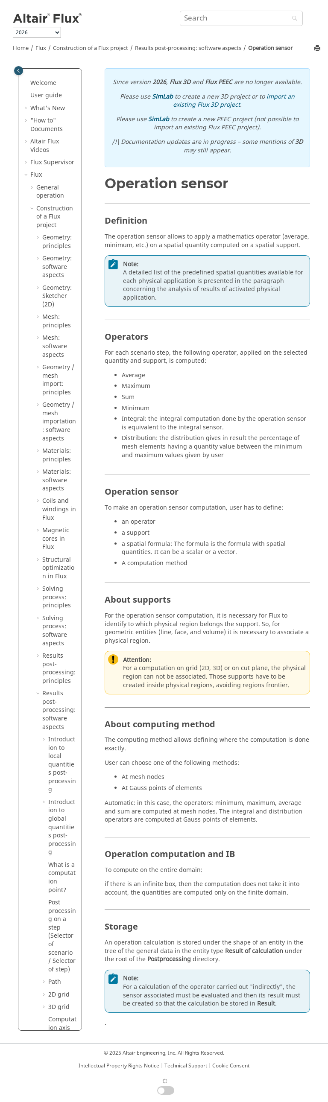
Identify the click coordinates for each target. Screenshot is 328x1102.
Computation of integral (62, 282)
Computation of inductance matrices (62, 563)
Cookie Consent (230, 1066)
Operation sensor (270, 48)
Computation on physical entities (62, 115)
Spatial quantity (60, 395)
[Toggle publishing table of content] (18, 70)
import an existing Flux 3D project (234, 101)
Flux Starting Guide (48, 1010)
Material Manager (43, 860)
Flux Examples (50, 897)
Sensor (58, 224)
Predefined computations (62, 249)
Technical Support (185, 1066)
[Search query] (241, 18)
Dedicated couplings (50, 713)
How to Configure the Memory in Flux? (56, 768)
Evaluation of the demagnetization (62, 153)
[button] (44, 103)
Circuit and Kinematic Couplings (52, 650)
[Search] (293, 19)
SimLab (162, 96)
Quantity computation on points (62, 78)
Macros (40, 943)
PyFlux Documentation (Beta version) (52, 964)
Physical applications (53, 625)
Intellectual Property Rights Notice (119, 1066)
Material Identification (49, 809)
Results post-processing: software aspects (188, 48)
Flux (40, 48)
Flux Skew (44, 792)
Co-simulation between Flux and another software (56, 684)
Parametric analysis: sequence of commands (62, 508)
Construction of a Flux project (90, 48)
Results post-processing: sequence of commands (62, 441)
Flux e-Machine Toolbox (52, 880)
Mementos (45, 930)
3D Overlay (51, 730)
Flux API (47, 742)
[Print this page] (318, 48)
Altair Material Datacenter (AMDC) (50, 834)
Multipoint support (62, 374)
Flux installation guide (53, 989)
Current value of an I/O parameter (62, 341)
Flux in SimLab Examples (51, 914)
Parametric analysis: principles (57, 600)
